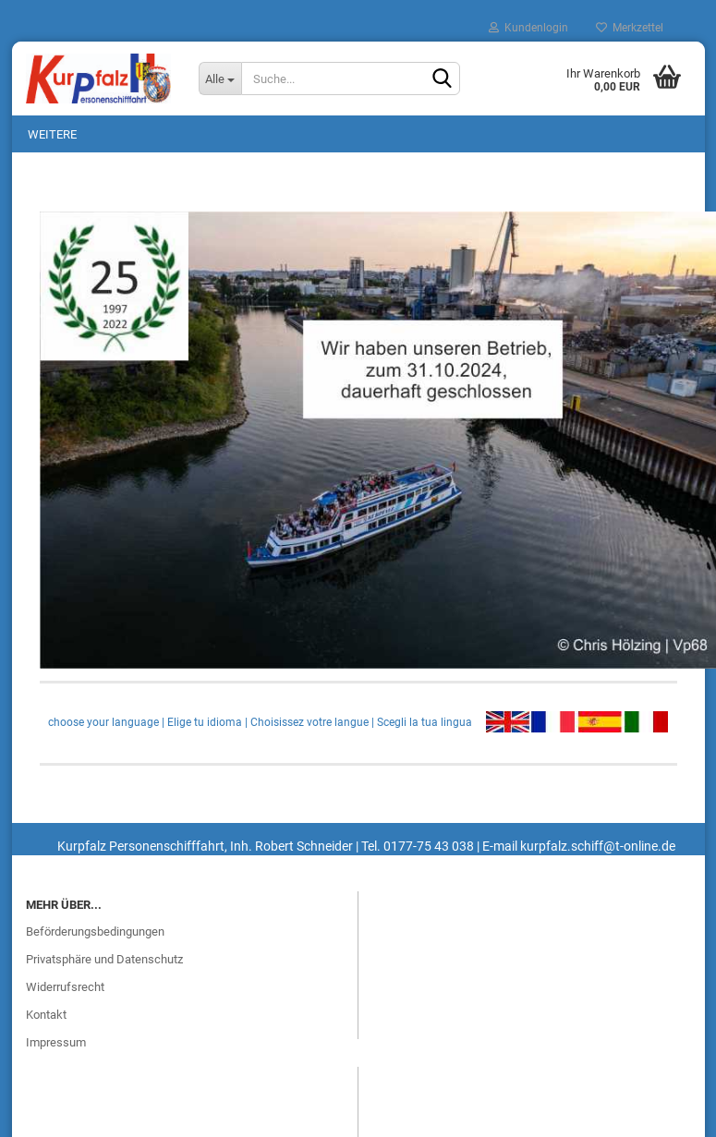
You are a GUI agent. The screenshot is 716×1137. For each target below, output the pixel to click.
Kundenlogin (528, 27)
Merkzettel (629, 27)
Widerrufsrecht (65, 987)
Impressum (56, 1042)
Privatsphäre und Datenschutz (104, 959)
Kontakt (46, 1015)
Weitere (52, 134)
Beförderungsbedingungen (95, 931)
